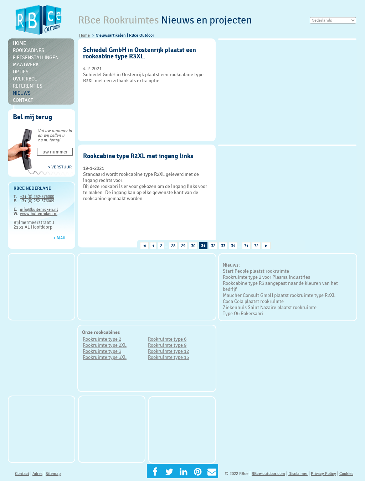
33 (223, 245)
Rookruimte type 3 (102, 351)
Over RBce (25, 79)
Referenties (27, 86)
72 (256, 245)
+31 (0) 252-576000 (37, 196)
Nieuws (22, 93)
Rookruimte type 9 (167, 345)
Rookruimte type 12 (168, 351)
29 (183, 245)
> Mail (59, 238)
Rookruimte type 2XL (105, 345)
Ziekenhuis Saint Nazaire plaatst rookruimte (270, 307)
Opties (21, 71)
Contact (23, 100)
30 (193, 245)
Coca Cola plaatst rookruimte (253, 301)
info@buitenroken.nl (39, 209)
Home (84, 35)
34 (233, 245)
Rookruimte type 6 (167, 339)
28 (173, 245)
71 (246, 245)
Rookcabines (28, 50)
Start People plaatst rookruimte (256, 271)
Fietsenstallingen (35, 57)
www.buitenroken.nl (38, 213)
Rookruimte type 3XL (105, 357)
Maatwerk (25, 64)
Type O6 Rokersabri (243, 313)
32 (213, 245)
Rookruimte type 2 (102, 339)
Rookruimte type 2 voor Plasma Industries (266, 277)
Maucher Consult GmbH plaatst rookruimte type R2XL (279, 295)
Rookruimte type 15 (168, 357)
